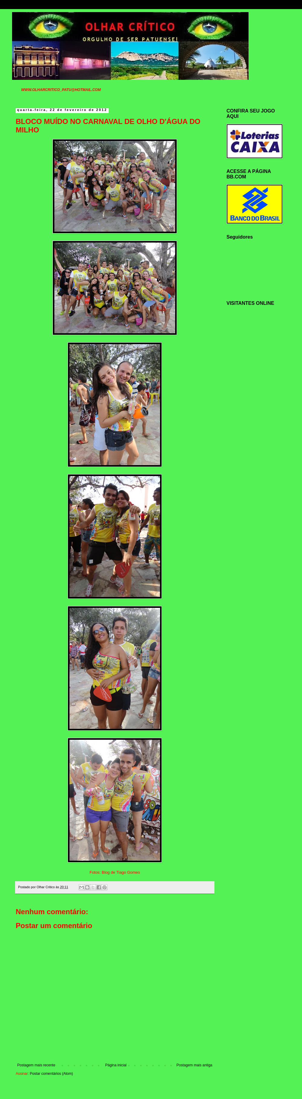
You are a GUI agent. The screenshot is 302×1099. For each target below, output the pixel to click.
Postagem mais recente (36, 1065)
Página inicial (116, 1065)
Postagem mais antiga (194, 1065)
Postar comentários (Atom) (51, 1073)
